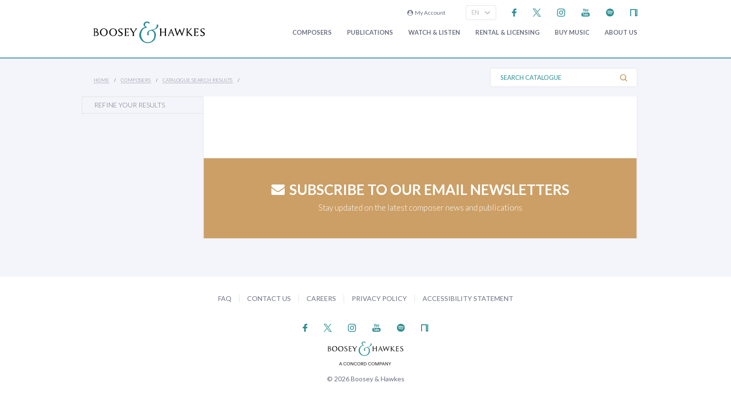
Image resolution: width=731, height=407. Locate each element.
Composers (312, 32)
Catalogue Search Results (198, 80)
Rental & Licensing (507, 32)
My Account (426, 12)
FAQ (224, 298)
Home (101, 80)
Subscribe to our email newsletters (420, 189)
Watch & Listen (434, 32)
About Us (621, 32)
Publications (370, 32)
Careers (321, 298)
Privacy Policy (379, 298)
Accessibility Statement (468, 298)
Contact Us (269, 298)
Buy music (572, 32)
